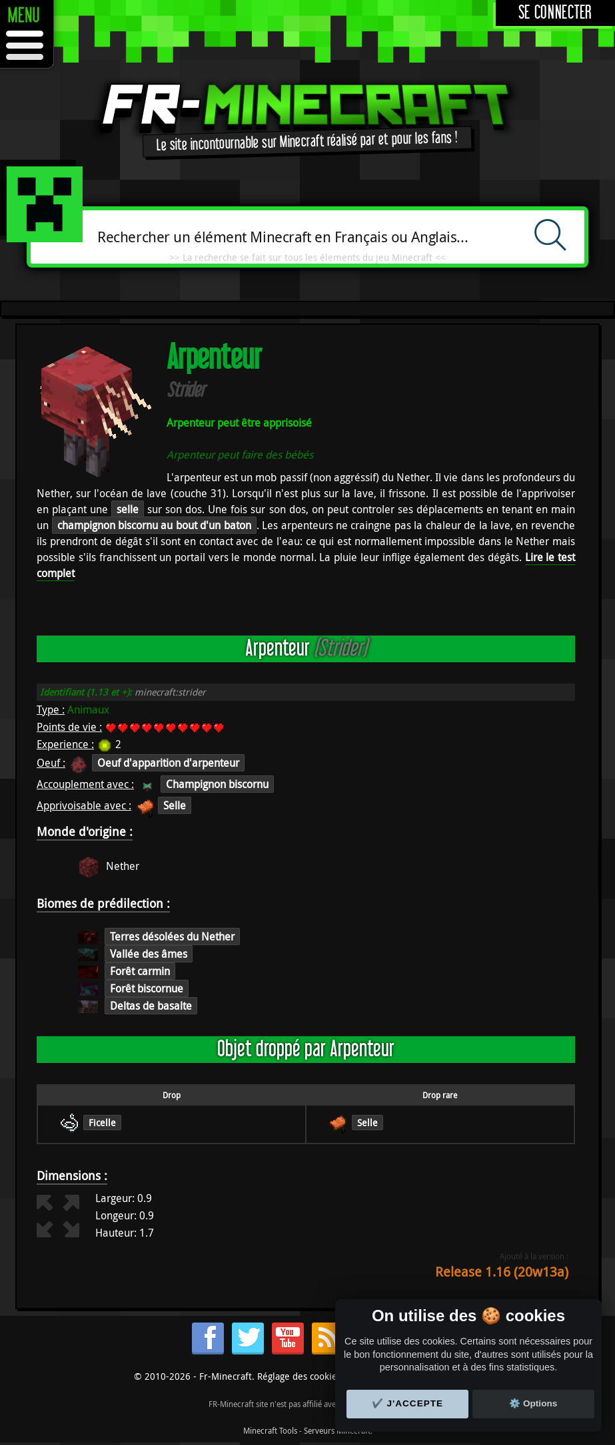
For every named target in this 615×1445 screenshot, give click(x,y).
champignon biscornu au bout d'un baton (154, 525)
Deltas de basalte (151, 1005)
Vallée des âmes (148, 953)
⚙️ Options (533, 1403)
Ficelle (102, 1122)
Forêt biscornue (146, 988)
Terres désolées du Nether (172, 936)
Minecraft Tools (270, 1430)
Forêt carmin (140, 971)
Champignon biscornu (217, 784)
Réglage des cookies (299, 1376)
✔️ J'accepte (408, 1403)
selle (128, 509)
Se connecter (555, 13)
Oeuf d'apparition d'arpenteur (168, 762)
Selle (174, 805)
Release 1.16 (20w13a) (501, 1272)
